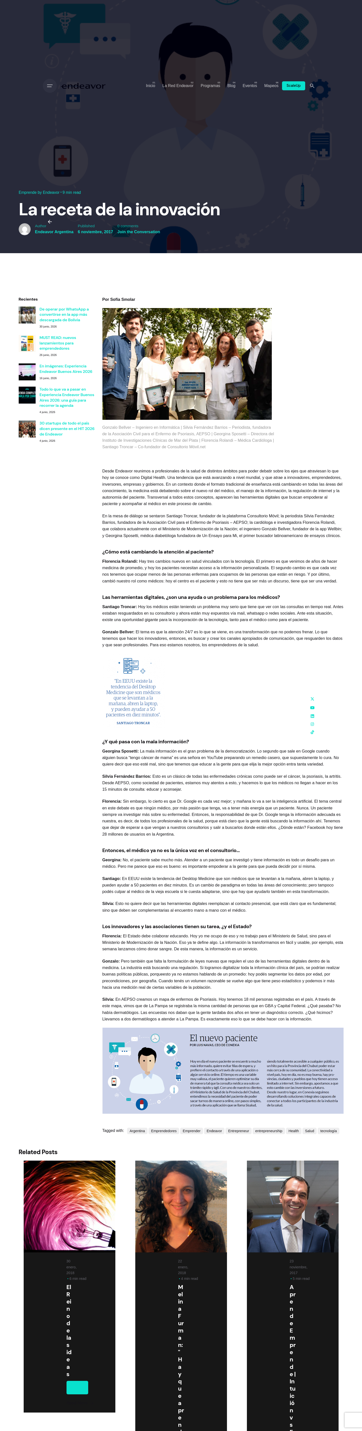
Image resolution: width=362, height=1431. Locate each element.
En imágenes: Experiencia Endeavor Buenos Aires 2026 (66, 368)
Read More (81, 1403)
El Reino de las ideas (69, 1330)
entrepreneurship (268, 1131)
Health (294, 1131)
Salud (309, 1131)
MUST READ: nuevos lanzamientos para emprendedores (58, 343)
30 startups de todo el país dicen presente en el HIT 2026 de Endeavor (67, 429)
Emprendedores (164, 1131)
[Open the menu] (50, 86)
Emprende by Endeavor (39, 192)
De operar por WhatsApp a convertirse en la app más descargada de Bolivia (64, 315)
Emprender (192, 1131)
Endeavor (214, 1131)
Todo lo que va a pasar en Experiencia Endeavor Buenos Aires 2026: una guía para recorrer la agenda (67, 397)
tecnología (328, 1131)
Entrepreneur (238, 1131)
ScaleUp (294, 85)
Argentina (137, 1131)
